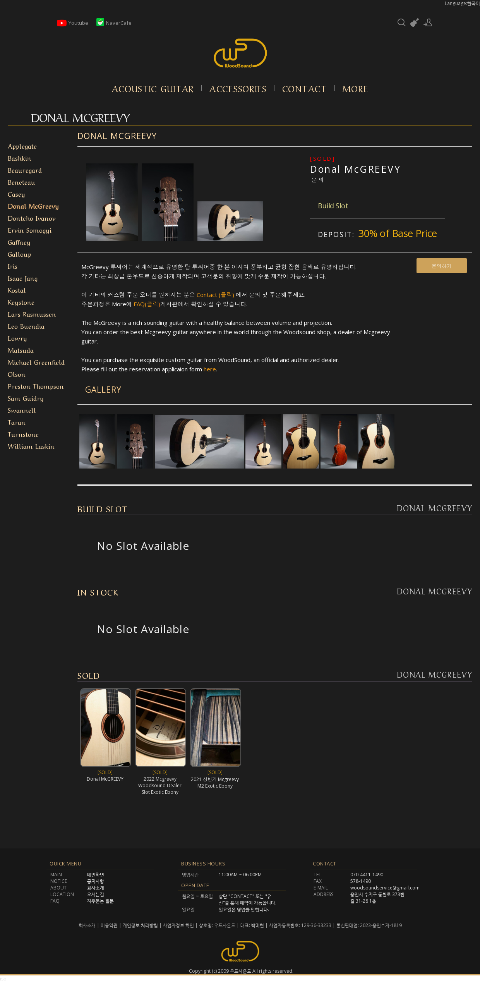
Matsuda (21, 349)
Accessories (238, 87)
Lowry (17, 337)
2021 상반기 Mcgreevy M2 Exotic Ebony (215, 782)
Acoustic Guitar (153, 87)
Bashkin (19, 157)
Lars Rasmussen (32, 313)
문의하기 (442, 266)
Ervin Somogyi (29, 229)
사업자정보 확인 (178, 925)
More (356, 87)
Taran (17, 421)
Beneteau (21, 181)
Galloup (19, 253)
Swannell (22, 409)
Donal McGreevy (33, 205)
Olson (17, 373)
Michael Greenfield (36, 361)
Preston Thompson (36, 385)
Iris (12, 265)
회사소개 (88, 925)
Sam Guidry (26, 397)
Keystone (21, 301)
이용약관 (109, 925)
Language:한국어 (462, 3)
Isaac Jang (23, 277)
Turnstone (23, 433)
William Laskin (31, 445)
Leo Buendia (26, 325)
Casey (16, 193)
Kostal (17, 289)
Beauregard (25, 169)
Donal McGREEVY (355, 168)
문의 (318, 180)
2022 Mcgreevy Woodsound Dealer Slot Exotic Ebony (160, 785)
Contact (304, 87)
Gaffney (19, 241)
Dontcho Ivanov (32, 217)
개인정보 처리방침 (140, 925)
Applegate (22, 145)
